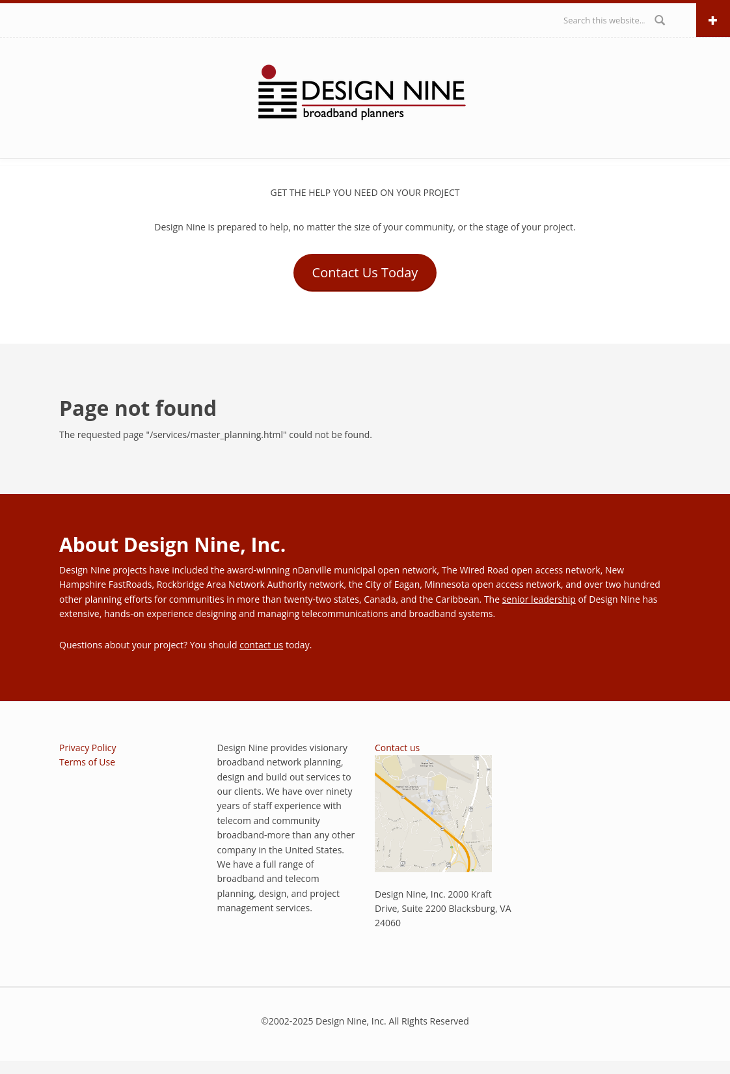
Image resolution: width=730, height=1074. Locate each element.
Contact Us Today (365, 272)
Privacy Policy (87, 747)
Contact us (397, 747)
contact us (261, 645)
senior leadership (539, 599)
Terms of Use (87, 762)
